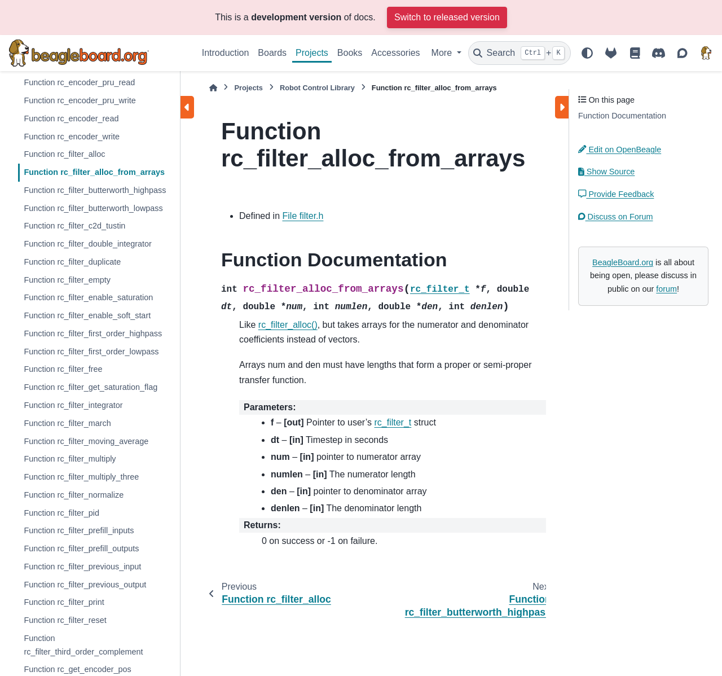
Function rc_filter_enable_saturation (88, 297)
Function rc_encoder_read (71, 118)
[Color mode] (587, 53)
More (443, 53)
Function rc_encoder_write (72, 136)
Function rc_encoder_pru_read (79, 82)
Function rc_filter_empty (67, 279)
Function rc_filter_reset (65, 620)
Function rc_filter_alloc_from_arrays (94, 172)
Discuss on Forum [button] (615, 216)
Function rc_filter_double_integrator (87, 243)
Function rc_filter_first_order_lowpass (91, 351)
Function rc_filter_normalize (74, 494)
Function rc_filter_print (64, 602)
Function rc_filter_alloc (64, 154)
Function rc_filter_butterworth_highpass (95, 190)
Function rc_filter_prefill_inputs (79, 530)
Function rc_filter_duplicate (72, 261)
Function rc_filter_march (67, 423)
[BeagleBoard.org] (706, 53)
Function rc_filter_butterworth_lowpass (93, 208)
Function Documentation (622, 115)
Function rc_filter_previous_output (85, 584)
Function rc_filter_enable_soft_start (87, 315)
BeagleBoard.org (622, 262)
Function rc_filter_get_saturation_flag (90, 387)
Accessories (395, 53)
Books (349, 53)
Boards (272, 53)
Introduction (225, 53)
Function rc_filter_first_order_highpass (93, 333)
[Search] (519, 53)
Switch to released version (447, 17)
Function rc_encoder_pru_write (79, 100)
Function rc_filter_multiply (70, 458)
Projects (312, 53)
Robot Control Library (317, 88)
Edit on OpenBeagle (619, 149)
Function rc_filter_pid (61, 512)
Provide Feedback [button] (616, 194)
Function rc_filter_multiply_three (81, 476)
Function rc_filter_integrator (73, 405)
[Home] (213, 88)
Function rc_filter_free (63, 369)
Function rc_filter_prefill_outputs (81, 548)
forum (666, 288)
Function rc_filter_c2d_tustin (74, 225)
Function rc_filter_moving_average (86, 441)
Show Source (606, 171)
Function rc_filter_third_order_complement (83, 645)
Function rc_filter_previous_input (82, 566)
